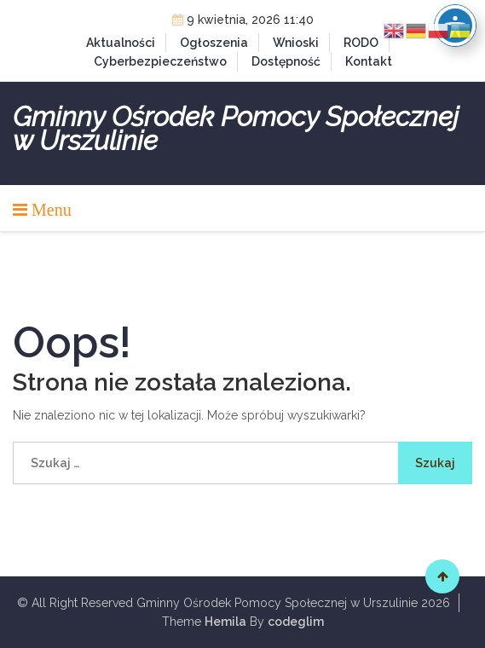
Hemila (225, 621)
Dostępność (285, 61)
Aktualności (120, 42)
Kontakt (368, 61)
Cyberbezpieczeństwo (160, 61)
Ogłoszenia (214, 42)
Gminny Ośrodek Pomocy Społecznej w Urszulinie (236, 128)
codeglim (296, 621)
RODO (361, 42)
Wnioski (296, 42)
